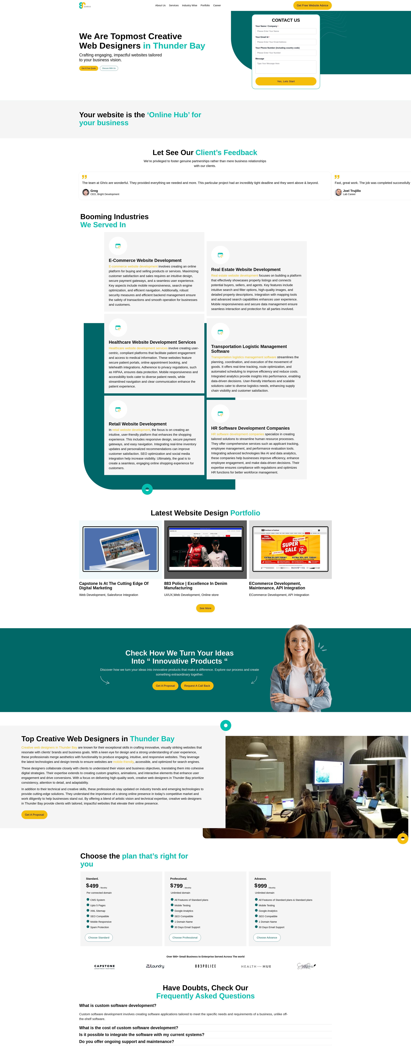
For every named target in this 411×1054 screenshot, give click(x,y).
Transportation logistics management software (243, 358)
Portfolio (205, 5)
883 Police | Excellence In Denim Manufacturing (195, 586)
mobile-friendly (123, 763)
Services (174, 5)
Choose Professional (186, 938)
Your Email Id (262, 37)
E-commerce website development (133, 267)
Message (259, 59)
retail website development (131, 431)
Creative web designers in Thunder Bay (49, 749)
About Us (160, 5)
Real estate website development (234, 276)
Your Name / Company (266, 26)
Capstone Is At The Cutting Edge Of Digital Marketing (113, 586)
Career (217, 5)
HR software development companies (237, 435)
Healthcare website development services (138, 349)
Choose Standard (99, 938)
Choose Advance (267, 938)
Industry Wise (189, 5)
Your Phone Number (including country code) (277, 48)
